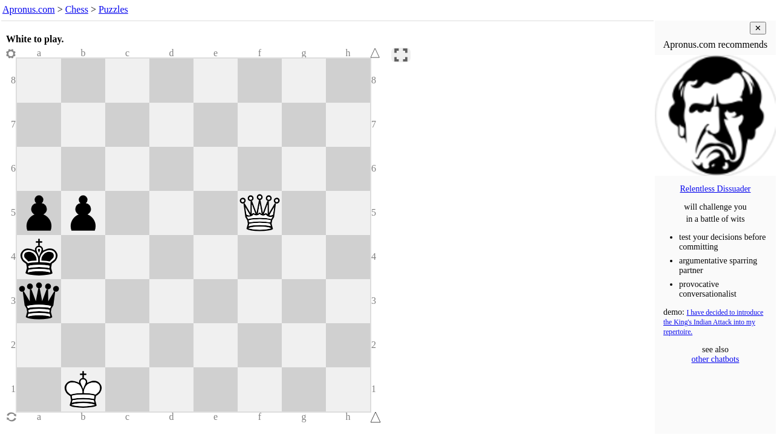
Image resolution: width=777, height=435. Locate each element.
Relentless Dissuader (715, 188)
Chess (76, 9)
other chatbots (716, 359)
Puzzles (113, 9)
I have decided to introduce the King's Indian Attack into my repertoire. (713, 322)
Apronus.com (28, 9)
